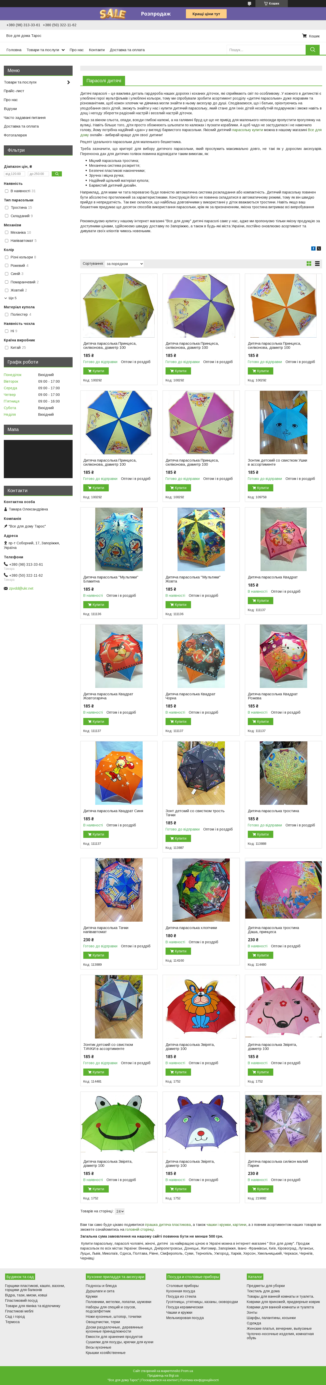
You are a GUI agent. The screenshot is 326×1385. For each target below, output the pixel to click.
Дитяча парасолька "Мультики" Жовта (193, 579)
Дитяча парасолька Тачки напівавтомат (105, 930)
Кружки (92, 1296)
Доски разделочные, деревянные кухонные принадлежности (114, 1329)
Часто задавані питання (25, 117)
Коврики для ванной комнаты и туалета (280, 1307)
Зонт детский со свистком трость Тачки (195, 813)
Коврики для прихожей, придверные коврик (283, 1302)
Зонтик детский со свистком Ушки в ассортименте (277, 462)
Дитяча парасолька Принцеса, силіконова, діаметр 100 (110, 345)
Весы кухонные (98, 1347)
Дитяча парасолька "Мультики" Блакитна (110, 579)
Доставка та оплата (127, 50)
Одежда (254, 1323)
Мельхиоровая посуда (185, 1318)
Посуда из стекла (181, 1296)
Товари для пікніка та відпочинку (32, 1306)
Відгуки (10, 108)
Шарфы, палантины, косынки (271, 1318)
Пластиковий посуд (21, 1300)
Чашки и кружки (179, 1312)
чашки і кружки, (219, 1225)
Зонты (252, 1312)
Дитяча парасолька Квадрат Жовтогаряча (108, 696)
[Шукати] (313, 50)
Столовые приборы (182, 1286)
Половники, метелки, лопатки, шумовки (118, 1302)
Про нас (77, 50)
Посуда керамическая (184, 1307)
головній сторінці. (140, 1229)
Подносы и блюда (101, 1286)
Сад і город (15, 1316)
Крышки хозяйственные (106, 1353)
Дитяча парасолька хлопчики (191, 928)
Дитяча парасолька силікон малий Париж (278, 1163)
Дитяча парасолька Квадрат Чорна (190, 696)
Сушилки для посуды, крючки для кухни (119, 1342)
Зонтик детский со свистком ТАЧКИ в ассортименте (108, 1047)
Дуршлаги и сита (100, 1291)
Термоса (12, 1322)
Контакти (97, 50)
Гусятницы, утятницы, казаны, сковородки (202, 1302)
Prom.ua (187, 1371)
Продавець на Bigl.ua (163, 1375)
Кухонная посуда (180, 1291)
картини (239, 1225)
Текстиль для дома (263, 1291)
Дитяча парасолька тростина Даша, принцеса (273, 930)
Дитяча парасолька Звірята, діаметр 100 (190, 1047)
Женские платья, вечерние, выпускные (279, 1328)
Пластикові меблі (19, 1311)
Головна (13, 50)
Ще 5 (13, 298)
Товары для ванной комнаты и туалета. (280, 1296)
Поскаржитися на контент (159, 1380)
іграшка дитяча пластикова (168, 1225)
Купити (98, 371)
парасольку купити (247, 130)
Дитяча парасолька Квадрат (273, 577)
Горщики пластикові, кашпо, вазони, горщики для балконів (35, 1288)
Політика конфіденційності (199, 1380)
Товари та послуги (42, 50)
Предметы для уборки (266, 1286)
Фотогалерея (15, 135)
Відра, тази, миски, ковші (26, 1295)
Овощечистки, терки (103, 1322)
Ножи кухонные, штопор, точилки (113, 1316)
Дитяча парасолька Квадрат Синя (113, 811)
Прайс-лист (14, 91)
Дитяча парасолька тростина (273, 811)
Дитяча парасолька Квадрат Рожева (273, 696)
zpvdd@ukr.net (21, 588)
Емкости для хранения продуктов (114, 1337)
